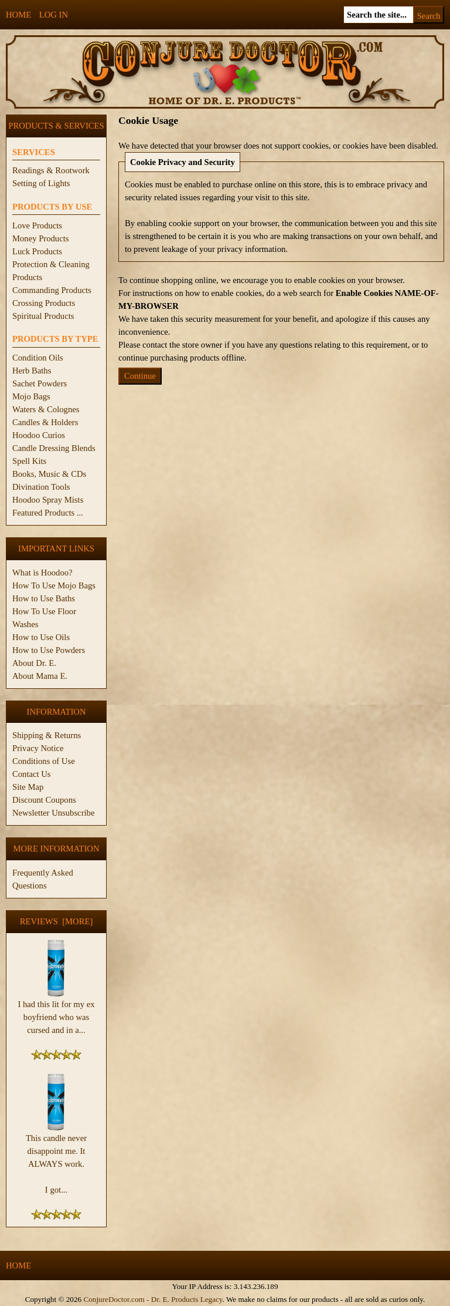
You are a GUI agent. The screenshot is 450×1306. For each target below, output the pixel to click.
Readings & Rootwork (51, 170)
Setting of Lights (41, 183)
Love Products (37, 225)
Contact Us (31, 774)
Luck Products (37, 251)
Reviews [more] (56, 921)
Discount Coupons (44, 800)
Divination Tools (41, 487)
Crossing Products (43, 303)
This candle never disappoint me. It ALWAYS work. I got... (56, 1159)
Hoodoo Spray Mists (47, 499)
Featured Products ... (47, 512)
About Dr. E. (34, 663)
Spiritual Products (43, 316)
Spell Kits (29, 461)
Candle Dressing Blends (54, 448)
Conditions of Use (43, 761)
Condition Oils (37, 357)
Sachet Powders (39, 383)
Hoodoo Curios (38, 435)
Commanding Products (51, 290)
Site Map (27, 787)
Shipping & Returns (46, 735)
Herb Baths (31, 370)
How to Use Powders (48, 650)
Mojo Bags (31, 396)
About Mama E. (39, 676)
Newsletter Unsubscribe (53, 812)
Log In (53, 14)
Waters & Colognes (45, 409)
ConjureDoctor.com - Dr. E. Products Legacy (152, 1299)
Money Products (40, 238)
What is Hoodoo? (42, 572)
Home (18, 14)
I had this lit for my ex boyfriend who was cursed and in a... (56, 1012)
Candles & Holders (45, 422)
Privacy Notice (38, 748)
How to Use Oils (41, 637)
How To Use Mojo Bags (54, 585)
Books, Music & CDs (49, 474)
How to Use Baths (43, 598)
